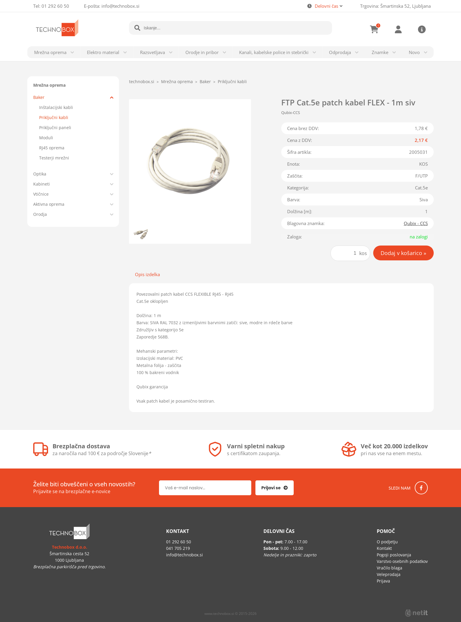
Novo (414, 52)
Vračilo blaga (389, 568)
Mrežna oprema (50, 52)
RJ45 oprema (51, 148)
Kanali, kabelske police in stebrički (274, 52)
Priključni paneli (55, 127)
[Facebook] (421, 487)
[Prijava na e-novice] (274, 487)
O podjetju (387, 542)
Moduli (46, 137)
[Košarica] (374, 29)
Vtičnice (41, 194)
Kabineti (41, 184)
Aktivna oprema (48, 204)
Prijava (398, 29)
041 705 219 (178, 548)
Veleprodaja (388, 574)
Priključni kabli (53, 117)
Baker (38, 97)
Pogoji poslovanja (394, 555)
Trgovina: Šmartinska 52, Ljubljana (395, 6)
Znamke (380, 52)
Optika (39, 174)
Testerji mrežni (54, 158)
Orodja (40, 214)
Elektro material (103, 52)
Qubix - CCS (416, 223)
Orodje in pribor (202, 52)
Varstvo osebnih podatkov (402, 561)
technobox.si (141, 81)
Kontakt (384, 548)
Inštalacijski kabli (56, 107)
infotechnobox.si (120, 6)
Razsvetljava (152, 52)
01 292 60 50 (55, 6)
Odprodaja (340, 52)
